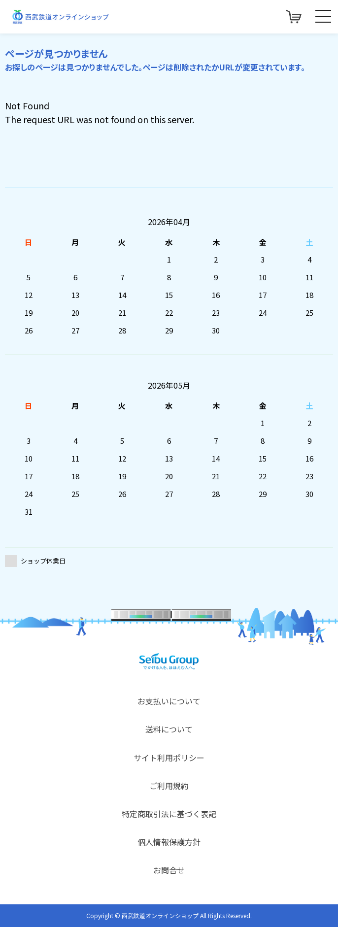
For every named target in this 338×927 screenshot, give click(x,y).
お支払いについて (169, 701)
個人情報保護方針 (169, 842)
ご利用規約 (169, 786)
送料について (169, 729)
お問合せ (169, 870)
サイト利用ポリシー (169, 757)
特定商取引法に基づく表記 (169, 814)
